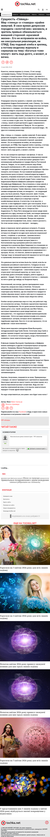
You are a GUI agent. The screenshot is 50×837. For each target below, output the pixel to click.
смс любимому (34, 482)
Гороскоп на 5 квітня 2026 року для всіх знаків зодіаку (24, 569)
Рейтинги (41, 14)
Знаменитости (6, 14)
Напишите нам (7, 496)
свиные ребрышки (18, 482)
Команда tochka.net (9, 511)
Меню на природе (31, 478)
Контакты (6, 499)
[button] (43, 9)
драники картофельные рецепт (12, 478)
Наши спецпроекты (9, 508)
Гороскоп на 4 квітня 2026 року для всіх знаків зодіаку (24, 617)
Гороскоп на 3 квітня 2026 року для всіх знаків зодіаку (24, 761)
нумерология (44, 478)
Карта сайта (7, 502)
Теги (4, 474)
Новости (15, 14)
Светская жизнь (25, 14)
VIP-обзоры (5, 420)
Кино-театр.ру (16, 402)
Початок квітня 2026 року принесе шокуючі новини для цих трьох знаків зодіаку (22, 665)
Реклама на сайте (8, 505)
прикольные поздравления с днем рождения (25, 480)
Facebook (22, 412)
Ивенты (34, 14)
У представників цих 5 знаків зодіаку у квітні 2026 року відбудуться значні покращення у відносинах (23, 811)
